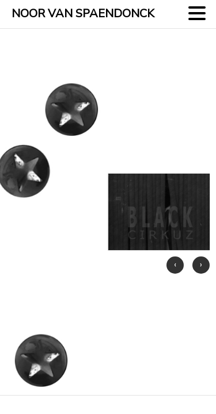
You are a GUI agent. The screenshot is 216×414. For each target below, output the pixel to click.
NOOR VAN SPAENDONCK (83, 13)
